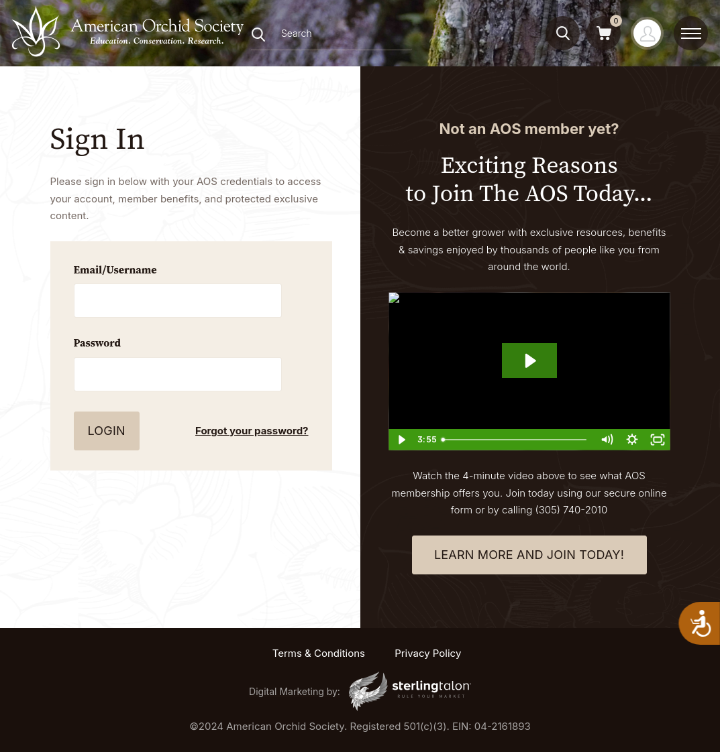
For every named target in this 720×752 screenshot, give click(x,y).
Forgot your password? (251, 430)
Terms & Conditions (318, 653)
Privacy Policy (428, 653)
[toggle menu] (691, 33)
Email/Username (115, 269)
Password (97, 342)
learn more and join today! (529, 555)
